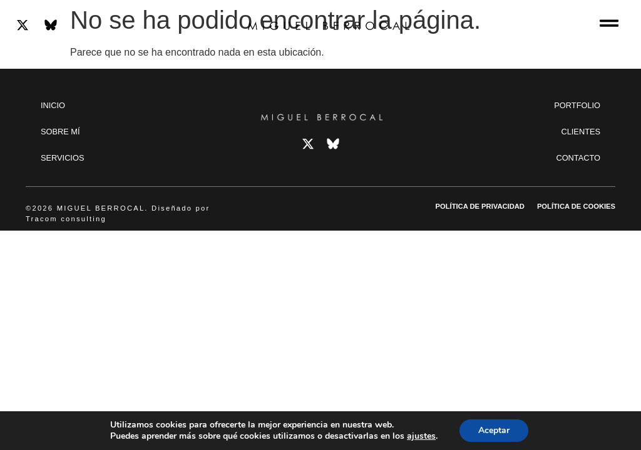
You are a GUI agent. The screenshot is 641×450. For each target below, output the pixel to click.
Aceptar (494, 430)
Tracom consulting (66, 218)
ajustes (421, 436)
